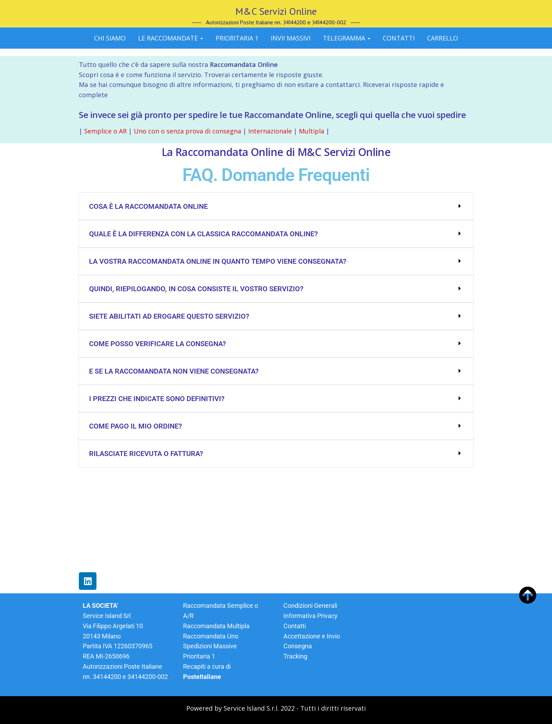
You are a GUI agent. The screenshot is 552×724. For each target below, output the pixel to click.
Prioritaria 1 (236, 38)
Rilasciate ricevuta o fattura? (146, 453)
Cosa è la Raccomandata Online (148, 206)
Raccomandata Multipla (216, 626)
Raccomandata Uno (210, 636)
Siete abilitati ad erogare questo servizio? (169, 316)
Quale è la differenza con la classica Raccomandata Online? (203, 234)
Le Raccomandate (170, 38)
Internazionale (269, 131)
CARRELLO (442, 38)
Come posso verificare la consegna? (157, 343)
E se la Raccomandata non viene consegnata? (174, 371)
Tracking (295, 656)
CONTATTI (399, 38)
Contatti (294, 626)
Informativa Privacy (310, 615)
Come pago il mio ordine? (135, 426)
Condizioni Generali (310, 605)
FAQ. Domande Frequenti (276, 175)
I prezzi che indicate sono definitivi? (157, 398)
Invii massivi (290, 38)
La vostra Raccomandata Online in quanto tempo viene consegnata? (217, 261)
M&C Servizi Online (276, 11)
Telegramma (346, 38)
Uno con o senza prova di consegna (186, 131)
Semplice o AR (105, 131)
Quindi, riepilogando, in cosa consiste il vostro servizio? (196, 289)
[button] (276, 206)
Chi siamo (110, 38)
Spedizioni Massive (210, 646)
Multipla (311, 131)
